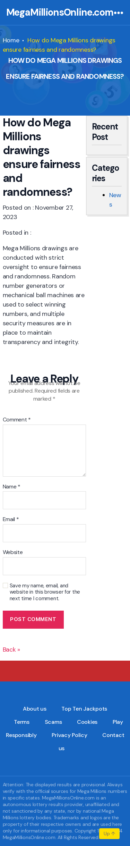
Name (11, 487)
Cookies (87, 722)
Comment (17, 420)
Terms (21, 722)
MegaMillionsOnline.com (59, 12)
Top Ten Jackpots (84, 708)
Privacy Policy (69, 735)
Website (13, 552)
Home (11, 40)
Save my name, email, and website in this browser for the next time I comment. (45, 592)
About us (34, 708)
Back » (11, 649)
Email (11, 519)
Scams (53, 722)
